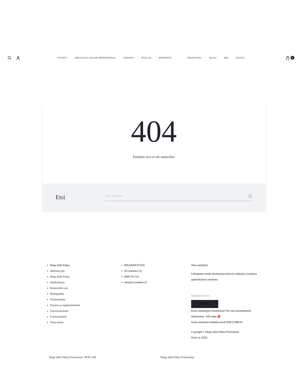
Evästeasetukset (58, 316)
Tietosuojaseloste (59, 311)
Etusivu (62, 57)
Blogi (212, 57)
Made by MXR (199, 337)
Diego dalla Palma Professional (95, 57)
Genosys (128, 57)
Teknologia (194, 57)
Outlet (240, 57)
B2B (226, 57)
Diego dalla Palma (60, 276)
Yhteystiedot (57, 322)
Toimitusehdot (57, 299)
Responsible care (59, 288)
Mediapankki (57, 293)
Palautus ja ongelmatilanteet (65, 305)
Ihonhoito (165, 57)
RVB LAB (146, 57)
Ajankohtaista (57, 282)
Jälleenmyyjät (57, 271)
